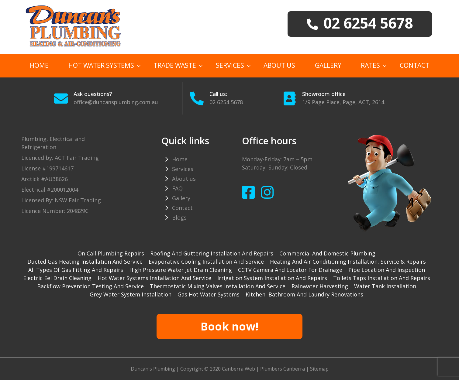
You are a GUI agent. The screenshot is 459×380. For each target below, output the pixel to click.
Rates (370, 65)
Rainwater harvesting (320, 286)
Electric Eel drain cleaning (57, 278)
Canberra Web (238, 368)
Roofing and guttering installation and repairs (211, 253)
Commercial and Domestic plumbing (327, 253)
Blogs (179, 217)
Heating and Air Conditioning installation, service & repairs (348, 261)
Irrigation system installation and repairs (272, 278)
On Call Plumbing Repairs (111, 253)
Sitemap (319, 368)
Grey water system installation (130, 294)
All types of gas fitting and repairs (75, 269)
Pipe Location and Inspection (386, 269)
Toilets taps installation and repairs (381, 278)
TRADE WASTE (175, 65)
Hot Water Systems (101, 65)
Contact (414, 65)
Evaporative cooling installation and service (206, 261)
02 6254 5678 (226, 102)
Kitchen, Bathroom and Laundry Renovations (304, 294)
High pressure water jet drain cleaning (180, 269)
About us (279, 65)
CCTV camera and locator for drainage (290, 269)
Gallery (328, 65)
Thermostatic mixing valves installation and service (217, 286)
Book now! (229, 326)
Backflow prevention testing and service (90, 286)
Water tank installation (385, 286)
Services (230, 65)
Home (39, 65)
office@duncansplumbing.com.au (116, 102)
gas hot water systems (209, 294)
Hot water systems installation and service (154, 278)
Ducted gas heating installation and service (85, 261)
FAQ (177, 188)
